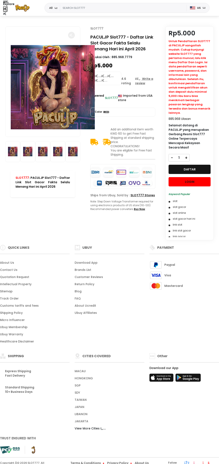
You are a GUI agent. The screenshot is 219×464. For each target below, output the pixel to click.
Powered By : (97, 98)
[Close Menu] (5, 9)
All (51, 8)
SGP (77, 385)
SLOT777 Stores (143, 195)
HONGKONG (84, 378)
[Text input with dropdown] (123, 8)
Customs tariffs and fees (19, 306)
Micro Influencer (12, 320)
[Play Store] (188, 379)
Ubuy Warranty (11, 334)
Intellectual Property (16, 284)
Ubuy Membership (14, 327)
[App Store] (162, 379)
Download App (86, 263)
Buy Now (139, 209)
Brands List (83, 270)
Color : (102, 112)
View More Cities (90, 428)
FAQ (78, 298)
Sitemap (6, 291)
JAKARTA (81, 421)
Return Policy (84, 284)
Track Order (9, 298)
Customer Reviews (89, 277)
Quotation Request (14, 277)
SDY (77, 392)
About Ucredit (85, 306)
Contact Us (8, 270)
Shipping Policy (11, 313)
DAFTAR (190, 169)
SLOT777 (22, 178)
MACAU (80, 371)
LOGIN (189, 182)
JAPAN (79, 407)
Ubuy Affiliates (86, 313)
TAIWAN (81, 400)
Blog (78, 291)
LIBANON (81, 414)
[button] (71, 35)
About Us (7, 263)
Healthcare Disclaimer (17, 341)
